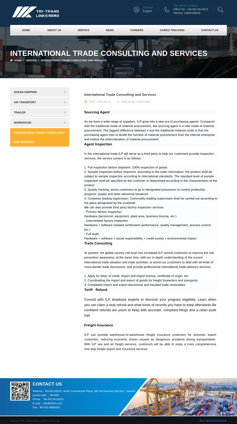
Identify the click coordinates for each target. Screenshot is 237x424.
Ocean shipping (25, 92)
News (110, 30)
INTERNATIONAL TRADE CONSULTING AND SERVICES (39, 137)
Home (26, 30)
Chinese (148, 7)
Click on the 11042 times (134, 101)
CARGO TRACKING (172, 30)
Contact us (209, 30)
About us (54, 30)
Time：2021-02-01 (97, 101)
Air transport (25, 102)
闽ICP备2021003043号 (213, 420)
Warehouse (22, 122)
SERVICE (83, 30)
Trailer (20, 112)
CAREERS (136, 30)
